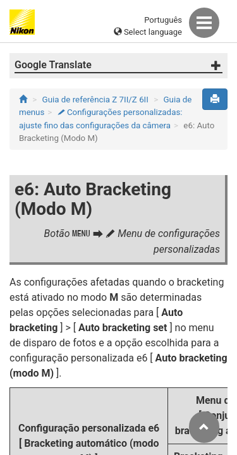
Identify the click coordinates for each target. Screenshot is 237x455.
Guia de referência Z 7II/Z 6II (95, 99)
